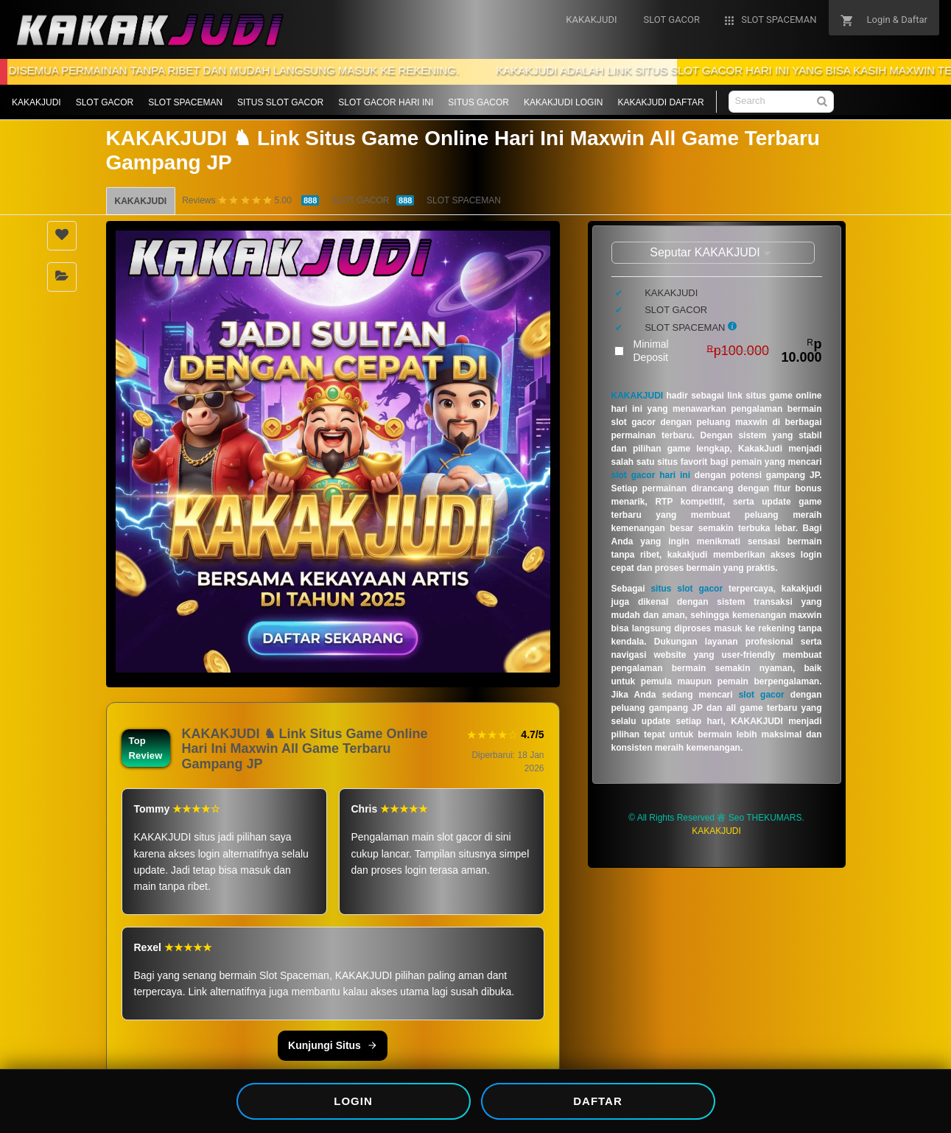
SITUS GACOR (478, 102)
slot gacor (762, 695)
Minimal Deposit (728, 350)
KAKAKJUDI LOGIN (563, 102)
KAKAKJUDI (36, 102)
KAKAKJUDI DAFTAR (660, 102)
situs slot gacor (686, 588)
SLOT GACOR (104, 102)
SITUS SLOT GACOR (280, 102)
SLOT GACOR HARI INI (385, 102)
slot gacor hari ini (651, 475)
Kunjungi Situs (332, 1045)
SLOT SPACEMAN (185, 102)
